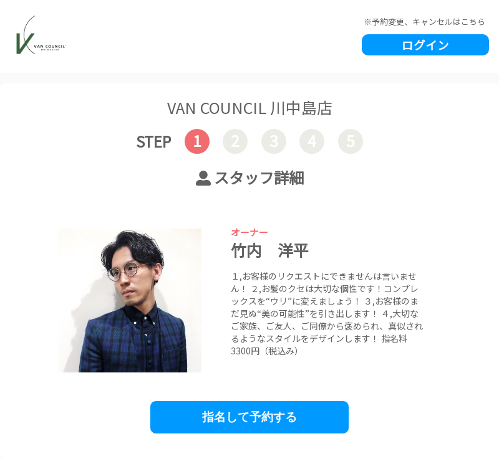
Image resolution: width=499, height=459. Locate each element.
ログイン (425, 44)
